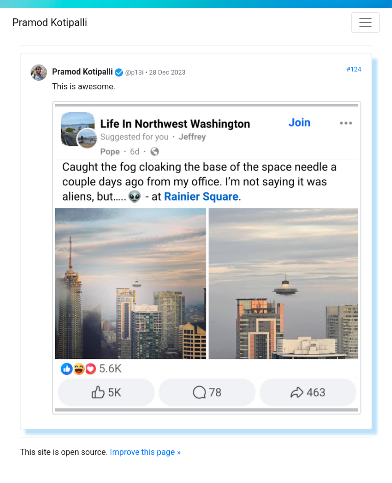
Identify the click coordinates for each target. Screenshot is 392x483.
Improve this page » (145, 452)
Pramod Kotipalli (49, 22)
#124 (354, 69)
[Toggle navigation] (365, 22)
